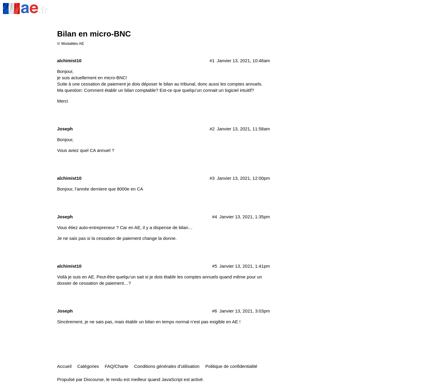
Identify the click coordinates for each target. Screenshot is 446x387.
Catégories (88, 366)
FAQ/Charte (116, 366)
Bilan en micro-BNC (94, 33)
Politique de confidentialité (231, 366)
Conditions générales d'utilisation (167, 366)
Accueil (64, 366)
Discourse (94, 379)
